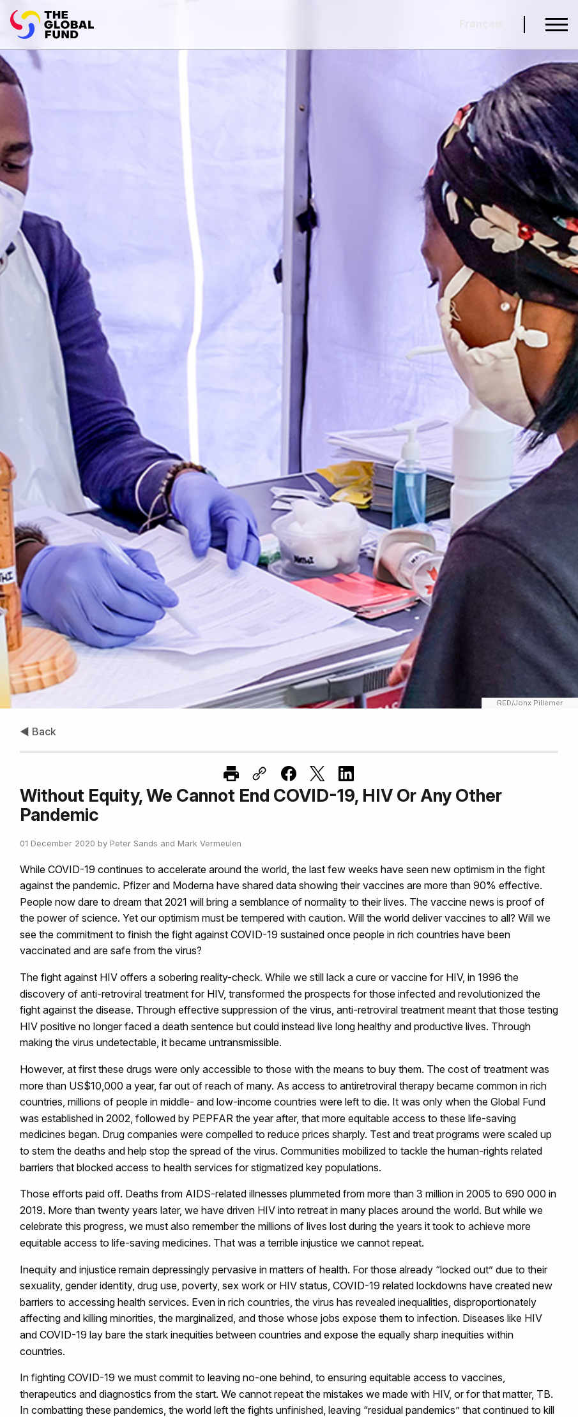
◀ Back (38, 731)
